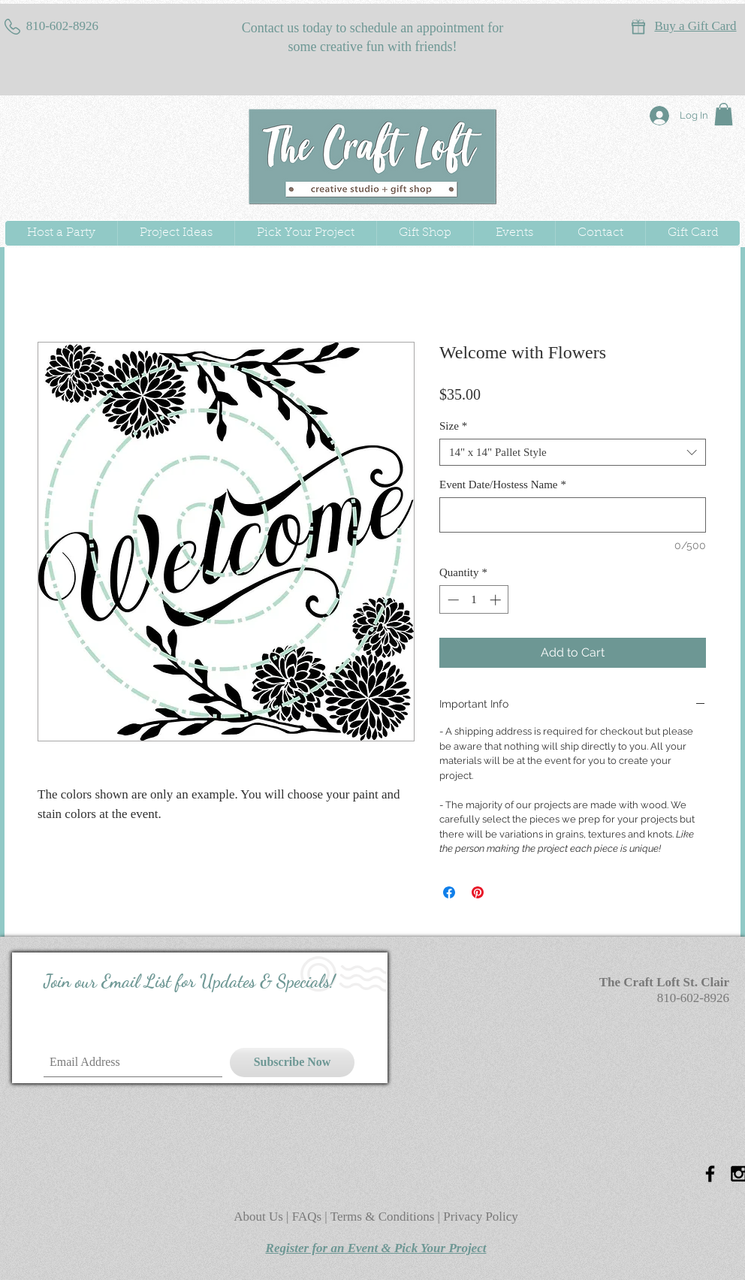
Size (453, 426)
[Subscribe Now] (292, 1062)
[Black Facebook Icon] (710, 1174)
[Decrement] (452, 600)
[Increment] (497, 600)
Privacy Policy (480, 1216)
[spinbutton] (474, 600)
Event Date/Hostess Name (502, 484)
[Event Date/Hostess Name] (572, 515)
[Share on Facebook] (449, 892)
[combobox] (572, 452)
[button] (723, 114)
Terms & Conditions (382, 1216)
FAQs (308, 1216)
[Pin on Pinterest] (478, 892)
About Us (260, 1216)
